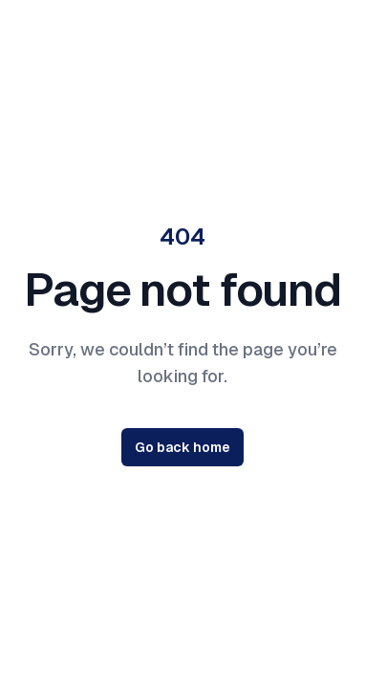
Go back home (182, 447)
